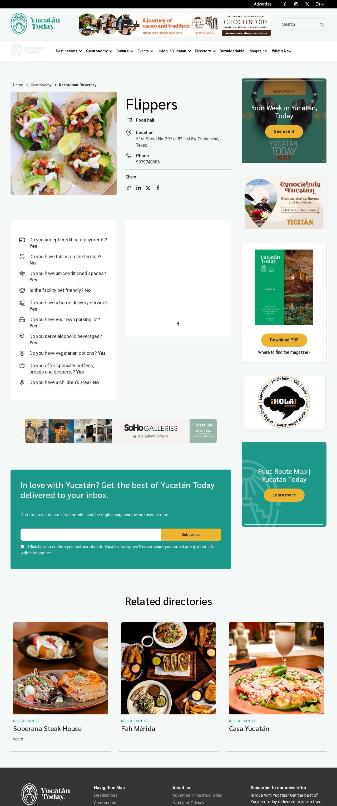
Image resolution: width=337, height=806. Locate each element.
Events (145, 51)
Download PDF (284, 339)
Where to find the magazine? (284, 352)
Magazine (260, 51)
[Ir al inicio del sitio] (35, 33)
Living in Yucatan (174, 51)
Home (18, 85)
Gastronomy (99, 51)
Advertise (263, 4)
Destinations (69, 51)
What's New (283, 51)
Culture (124, 51)
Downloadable (234, 51)
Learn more (284, 494)
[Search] (302, 24)
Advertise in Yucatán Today (197, 796)
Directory (205, 51)
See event (284, 131)
